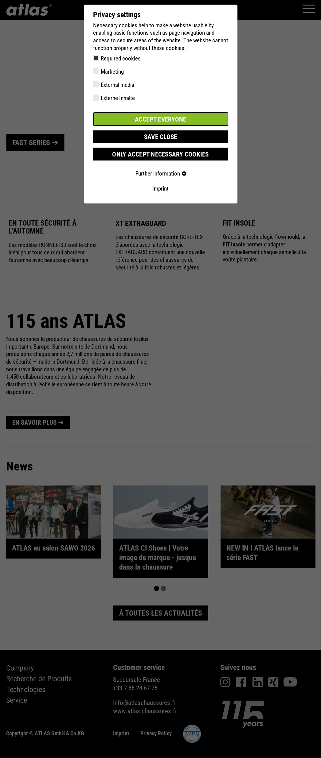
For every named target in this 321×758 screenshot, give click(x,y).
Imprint (160, 187)
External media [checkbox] (117, 84)
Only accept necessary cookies (160, 152)
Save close (160, 135)
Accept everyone (160, 118)
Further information (160, 172)
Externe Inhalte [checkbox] (118, 98)
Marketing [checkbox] (112, 71)
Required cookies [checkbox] (121, 58)
